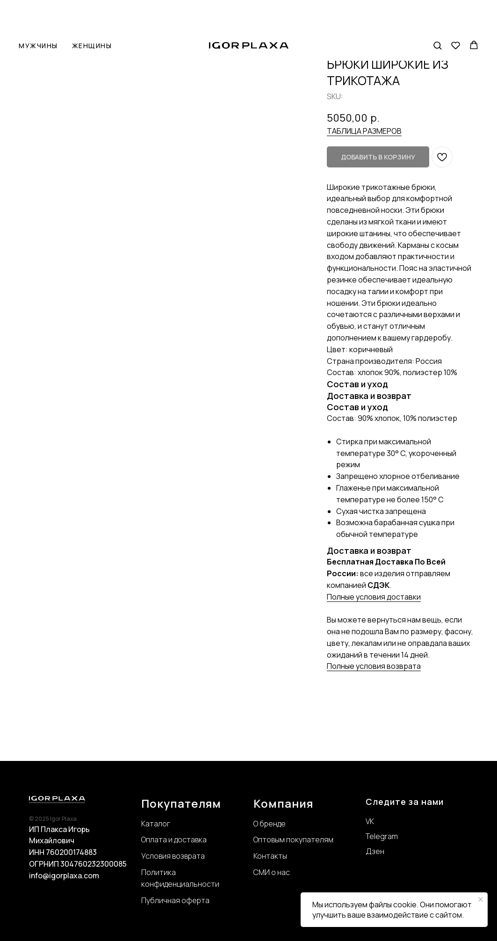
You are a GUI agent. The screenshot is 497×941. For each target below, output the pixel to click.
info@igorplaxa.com (64, 875)
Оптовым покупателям (293, 839)
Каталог (155, 823)
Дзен (375, 851)
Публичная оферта (175, 900)
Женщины (92, 15)
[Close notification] (480, 899)
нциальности (196, 884)
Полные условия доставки (374, 597)
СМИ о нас (271, 872)
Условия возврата (173, 856)
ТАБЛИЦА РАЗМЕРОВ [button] (364, 131)
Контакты (270, 856)
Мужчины (38, 15)
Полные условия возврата (374, 666)
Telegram (382, 836)
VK (370, 821)
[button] (437, 15)
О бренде (269, 823)
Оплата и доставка (174, 839)
